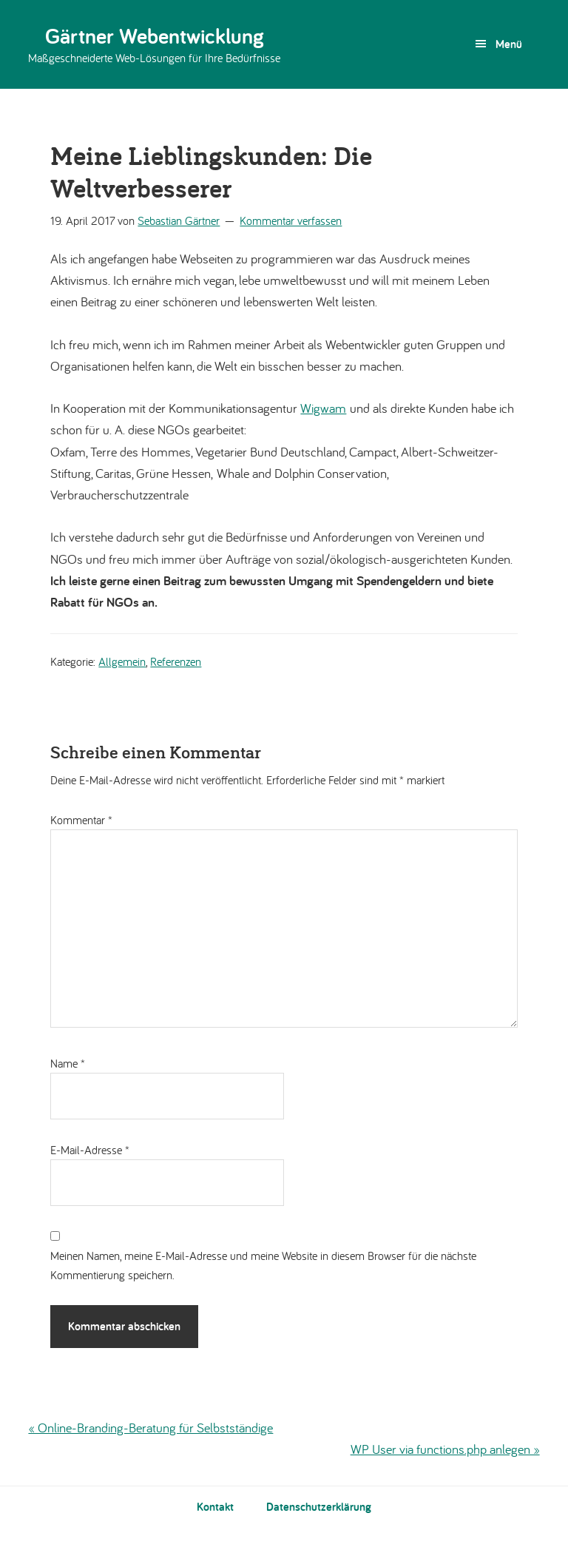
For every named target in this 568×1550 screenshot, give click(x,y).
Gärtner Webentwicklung (154, 35)
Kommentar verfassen (291, 220)
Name (67, 1063)
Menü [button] (509, 44)
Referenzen (175, 661)
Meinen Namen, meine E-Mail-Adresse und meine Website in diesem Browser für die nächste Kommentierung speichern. (263, 1265)
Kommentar (81, 819)
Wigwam (323, 408)
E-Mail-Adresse (89, 1149)
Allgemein (122, 661)
